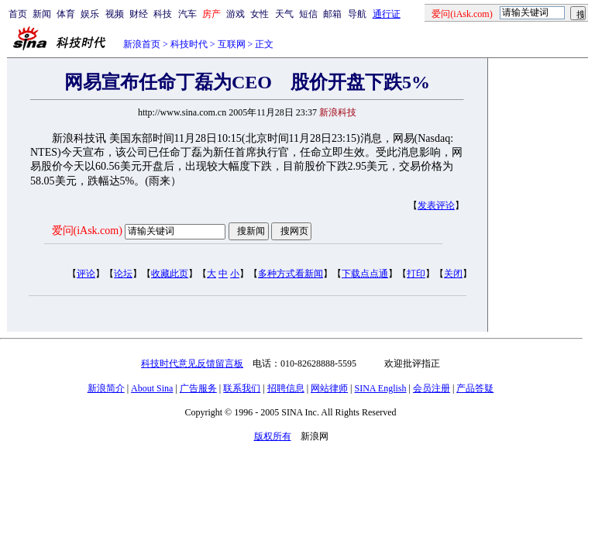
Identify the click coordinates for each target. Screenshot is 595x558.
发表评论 (436, 205)
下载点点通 (365, 273)
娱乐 (90, 14)
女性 (259, 14)
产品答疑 (475, 388)
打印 (416, 273)
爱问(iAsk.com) (87, 230)
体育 (66, 14)
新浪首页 (141, 44)
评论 (86, 273)
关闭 (453, 273)
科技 (162, 14)
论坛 (123, 273)
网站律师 (329, 388)
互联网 (232, 44)
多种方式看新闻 (290, 273)
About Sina (152, 388)
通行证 (387, 14)
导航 (357, 14)
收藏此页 (169, 273)
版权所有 (272, 436)
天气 (284, 14)
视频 (114, 14)
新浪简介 (106, 388)
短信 (308, 14)
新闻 (42, 14)
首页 (18, 14)
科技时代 (189, 44)
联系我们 (241, 388)
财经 (138, 14)
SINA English (380, 388)
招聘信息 (285, 388)
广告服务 (198, 388)
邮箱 (332, 14)
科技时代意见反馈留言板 (192, 363)
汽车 (187, 14)
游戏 (235, 14)
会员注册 (431, 388)
